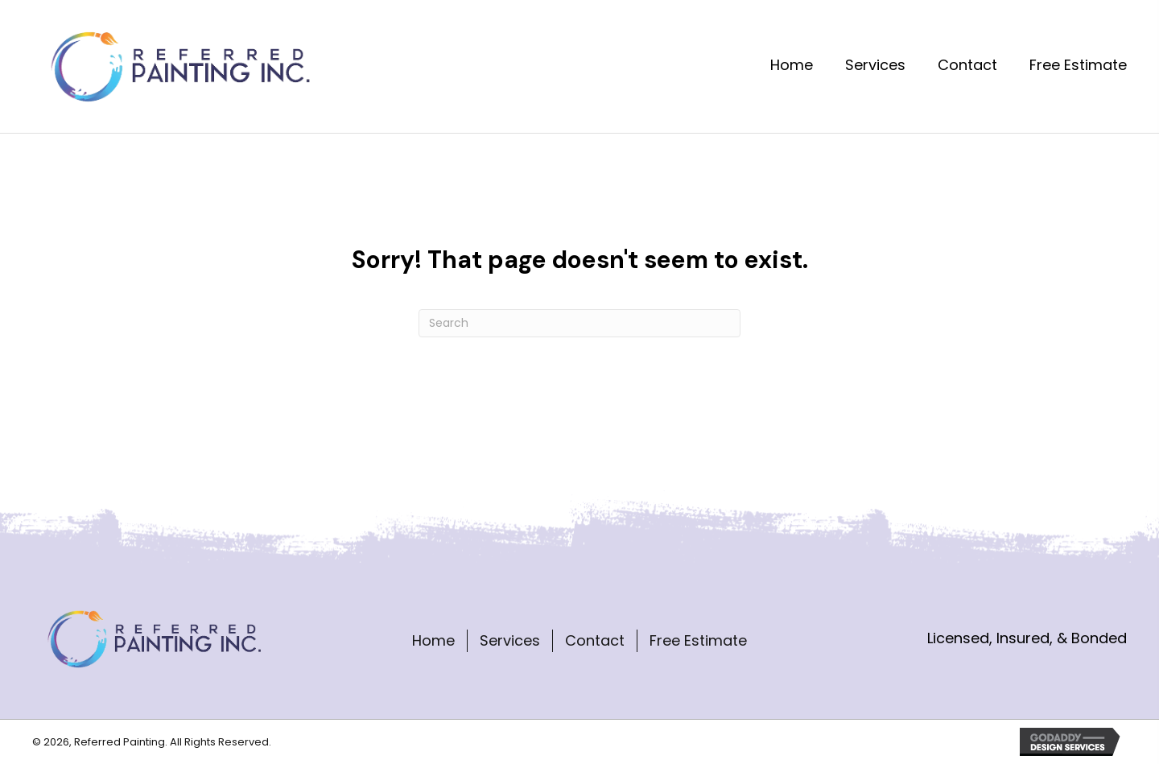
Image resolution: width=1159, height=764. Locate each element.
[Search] (579, 323)
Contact (595, 640)
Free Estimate (698, 640)
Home (433, 640)
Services (510, 640)
